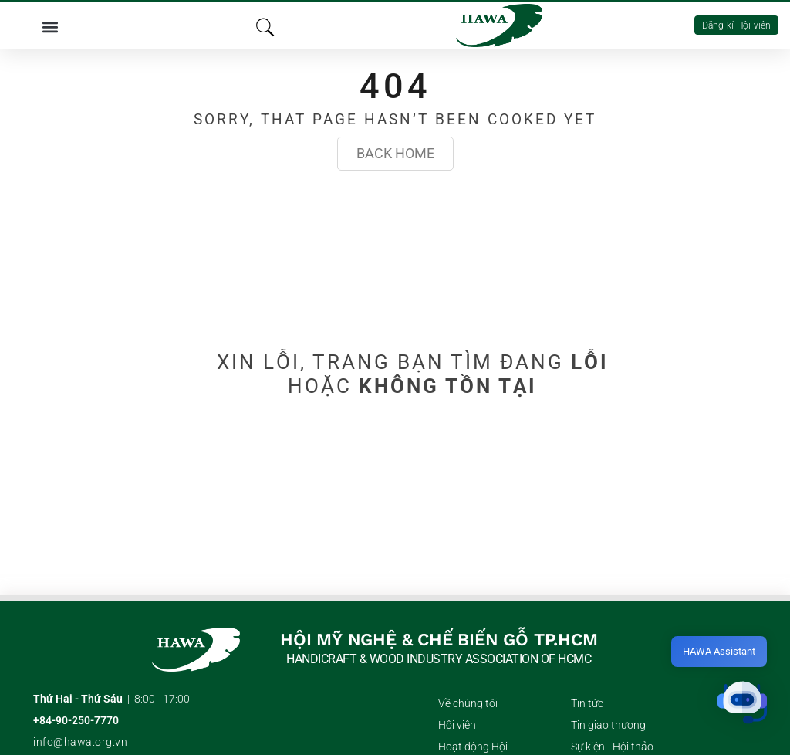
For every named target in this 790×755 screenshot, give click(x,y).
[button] (50, 26)
